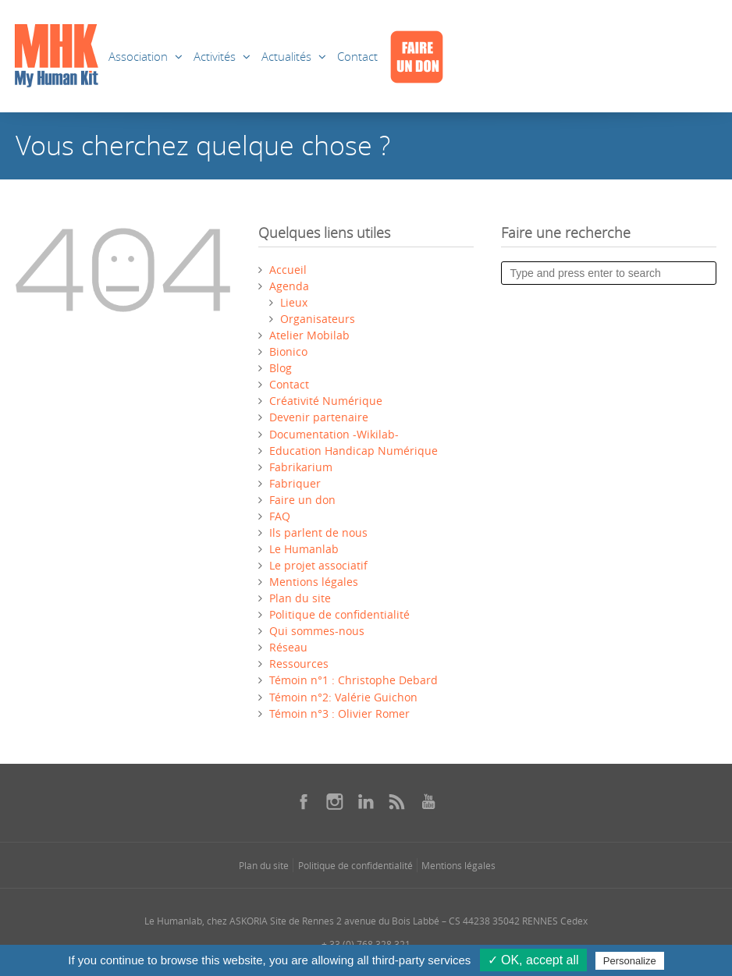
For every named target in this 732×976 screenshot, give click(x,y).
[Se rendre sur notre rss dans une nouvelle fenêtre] (397, 801)
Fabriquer (295, 483)
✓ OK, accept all (533, 960)
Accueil (288, 269)
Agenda (289, 286)
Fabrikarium (300, 467)
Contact (357, 56)
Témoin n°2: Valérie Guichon (343, 697)
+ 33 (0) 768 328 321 (366, 944)
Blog (280, 367)
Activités (215, 56)
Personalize (629, 961)
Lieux (293, 302)
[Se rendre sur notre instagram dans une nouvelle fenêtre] (334, 801)
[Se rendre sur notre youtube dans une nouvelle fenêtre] (428, 801)
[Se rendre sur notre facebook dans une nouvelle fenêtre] (303, 801)
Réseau (288, 647)
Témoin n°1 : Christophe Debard (353, 680)
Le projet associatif (318, 565)
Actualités (286, 56)
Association (138, 56)
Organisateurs (317, 318)
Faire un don (302, 499)
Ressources (299, 663)
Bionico (288, 351)
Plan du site (300, 598)
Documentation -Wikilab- (334, 434)
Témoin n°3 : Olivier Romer (339, 713)
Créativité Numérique (325, 400)
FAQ (279, 516)
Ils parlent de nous (318, 532)
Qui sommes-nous (316, 630)
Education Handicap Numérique (353, 450)
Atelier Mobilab (309, 335)
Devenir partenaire (318, 417)
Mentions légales (313, 581)
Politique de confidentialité (339, 614)
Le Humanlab (304, 548)
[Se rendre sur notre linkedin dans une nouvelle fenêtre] (366, 801)
